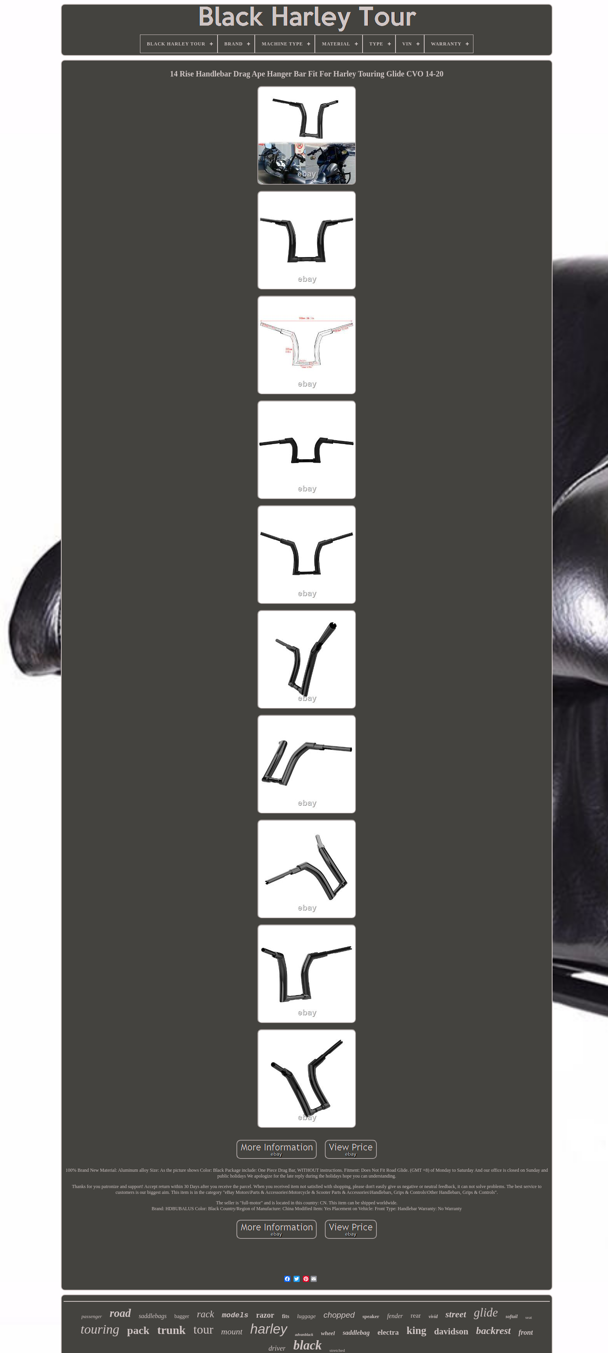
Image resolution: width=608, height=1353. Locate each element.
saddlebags (153, 1316)
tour (203, 1329)
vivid (432, 1316)
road (120, 1313)
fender (395, 1316)
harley (268, 1328)
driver (276, 1348)
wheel (328, 1333)
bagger (181, 1316)
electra (388, 1332)
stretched (337, 1350)
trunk (171, 1330)
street (456, 1314)
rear (416, 1315)
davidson (451, 1331)
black (307, 1345)
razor (265, 1315)
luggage (306, 1316)
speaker (371, 1316)
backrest (493, 1330)
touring (100, 1329)
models (235, 1315)
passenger (91, 1316)
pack (138, 1330)
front (525, 1332)
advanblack (304, 1334)
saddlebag (356, 1332)
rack (205, 1314)
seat (528, 1317)
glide (486, 1312)
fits (285, 1316)
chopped (339, 1314)
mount (231, 1331)
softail (512, 1316)
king (416, 1330)
